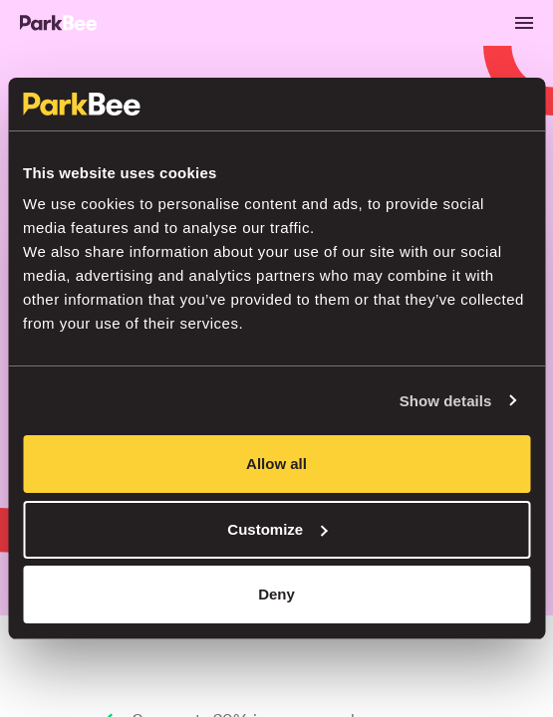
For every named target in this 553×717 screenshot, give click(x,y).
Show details (446, 400)
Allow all (276, 463)
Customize (277, 529)
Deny (276, 594)
